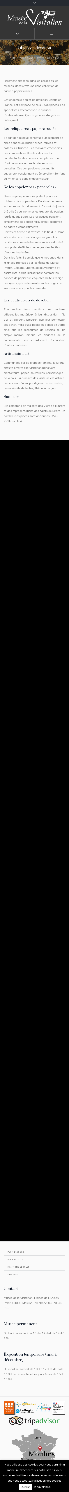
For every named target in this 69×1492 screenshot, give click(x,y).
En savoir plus (42, 1487)
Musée (23, 58)
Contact (13, 1274)
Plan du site (15, 1259)
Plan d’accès (16, 1252)
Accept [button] (26, 1486)
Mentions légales (19, 1267)
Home (12, 58)
